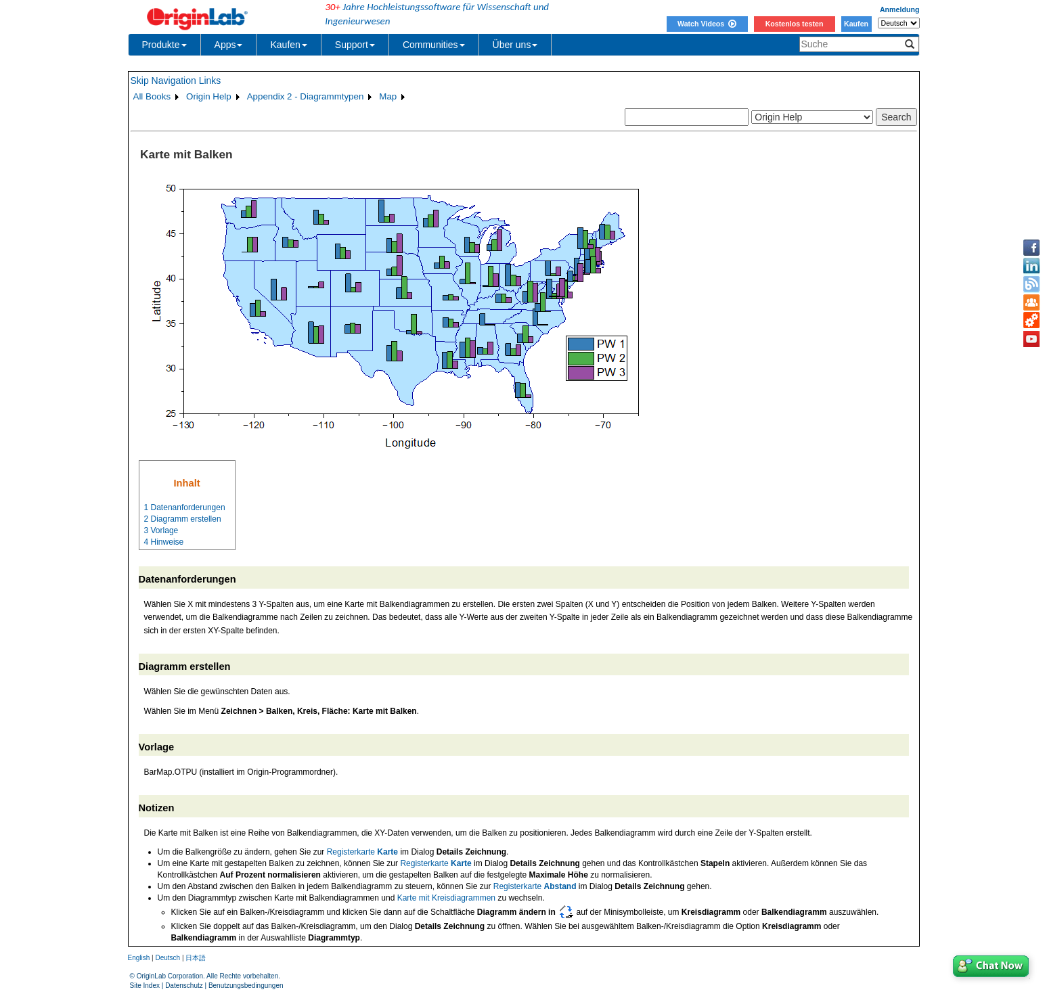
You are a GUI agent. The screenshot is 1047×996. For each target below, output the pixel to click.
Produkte (164, 44)
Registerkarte (362, 852)
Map (388, 96)
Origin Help (208, 96)
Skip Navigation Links (176, 80)
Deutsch (167, 957)
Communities (434, 44)
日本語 (195, 957)
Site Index (145, 985)
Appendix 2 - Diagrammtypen (305, 96)
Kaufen (856, 24)
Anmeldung (900, 9)
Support (355, 44)
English (139, 957)
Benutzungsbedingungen (246, 985)
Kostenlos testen (794, 24)
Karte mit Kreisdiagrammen (446, 898)
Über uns (515, 44)
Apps (229, 44)
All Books (152, 96)
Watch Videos (706, 24)
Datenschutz (184, 985)
